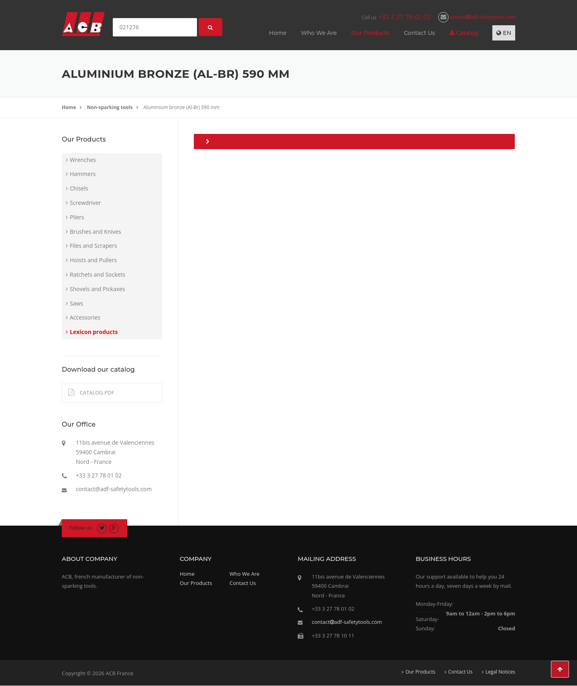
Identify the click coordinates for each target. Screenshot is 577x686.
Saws (76, 303)
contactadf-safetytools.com (476, 17)
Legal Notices (500, 672)
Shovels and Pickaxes (97, 289)
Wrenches (83, 160)
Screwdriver (85, 202)
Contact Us (419, 32)
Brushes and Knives (95, 231)
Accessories (85, 317)
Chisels (79, 188)
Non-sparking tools (110, 107)
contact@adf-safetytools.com (114, 489)
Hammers (82, 174)
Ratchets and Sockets (97, 274)
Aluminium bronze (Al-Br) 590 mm (182, 107)
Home (277, 32)
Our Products (370, 32)
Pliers (77, 217)
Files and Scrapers (93, 245)
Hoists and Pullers (93, 260)
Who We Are (319, 32)
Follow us (80, 527)
